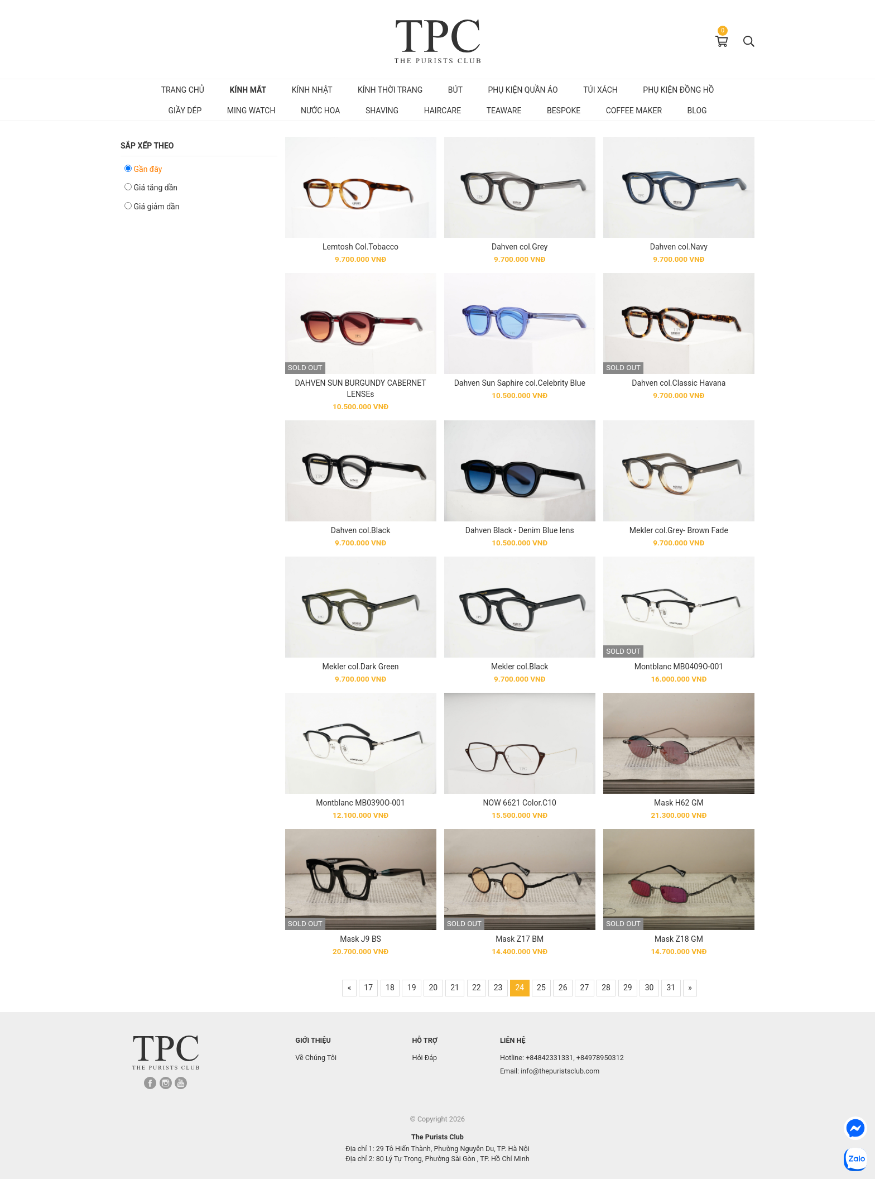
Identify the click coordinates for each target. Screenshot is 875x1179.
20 (433, 987)
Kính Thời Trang (390, 89)
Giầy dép (184, 110)
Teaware (504, 110)
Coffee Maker (634, 110)
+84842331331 (549, 1057)
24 (519, 987)
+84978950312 (600, 1057)
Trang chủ (182, 89)
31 (670, 987)
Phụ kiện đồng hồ (678, 89)
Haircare (442, 110)
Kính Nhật (312, 89)
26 (563, 987)
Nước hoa (320, 110)
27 (584, 987)
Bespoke (563, 110)
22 (476, 987)
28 (606, 987)
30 (649, 987)
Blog (697, 110)
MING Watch (251, 110)
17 (368, 987)
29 (627, 987)
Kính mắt (247, 89)
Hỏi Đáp (424, 1057)
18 (390, 987)
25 (541, 987)
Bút (455, 89)
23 (498, 987)
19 (411, 987)
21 (454, 987)
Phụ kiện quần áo (522, 89)
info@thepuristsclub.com (560, 1071)
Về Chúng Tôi (315, 1057)
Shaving (382, 110)
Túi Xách (600, 89)
